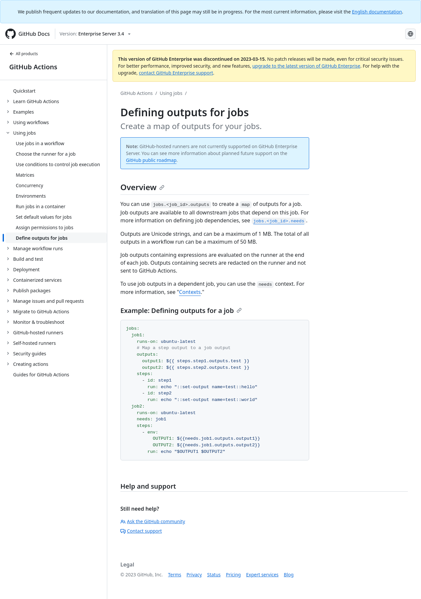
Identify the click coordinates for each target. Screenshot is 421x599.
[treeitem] (56, 90)
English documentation (377, 12)
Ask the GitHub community (152, 521)
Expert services (262, 574)
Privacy (194, 574)
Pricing (233, 574)
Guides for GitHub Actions (41, 374)
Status (214, 574)
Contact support (141, 531)
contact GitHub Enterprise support (176, 73)
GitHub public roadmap (151, 160)
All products (23, 53)
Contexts (190, 292)
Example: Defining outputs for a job (181, 310)
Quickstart (24, 91)
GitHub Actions (33, 66)
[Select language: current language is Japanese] (410, 34)
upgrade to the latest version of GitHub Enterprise (306, 66)
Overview (142, 187)
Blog (289, 574)
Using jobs (171, 93)
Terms (174, 574)
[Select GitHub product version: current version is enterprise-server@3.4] (95, 34)
